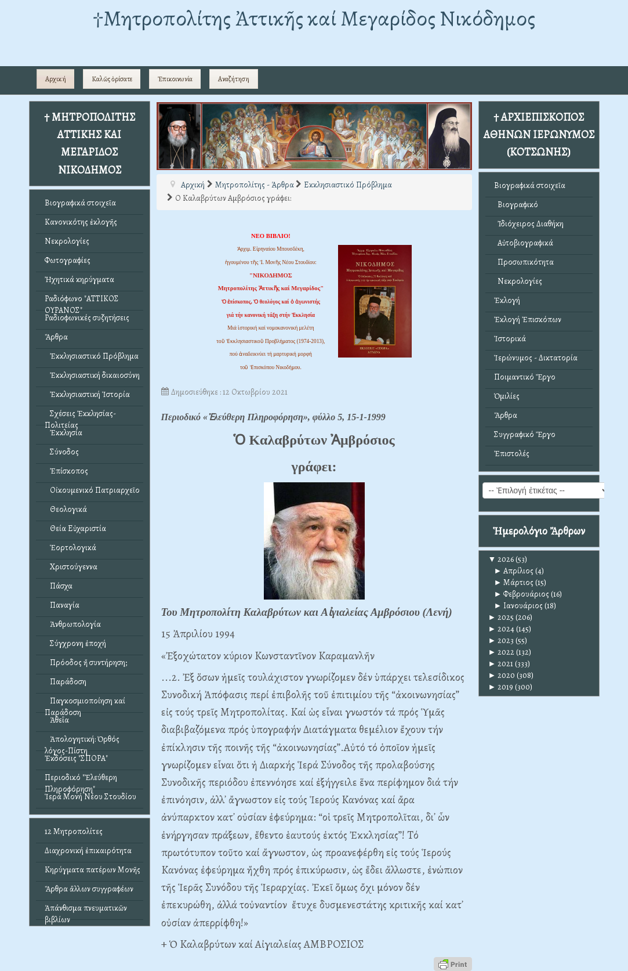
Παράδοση (65, 681)
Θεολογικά (66, 509)
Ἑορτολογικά (70, 547)
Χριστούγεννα (71, 566)
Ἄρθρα (56, 336)
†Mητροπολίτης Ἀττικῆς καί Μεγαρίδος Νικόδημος (314, 18)
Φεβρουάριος (522, 594)
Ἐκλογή (507, 300)
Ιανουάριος (518, 605)
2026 (501, 559)
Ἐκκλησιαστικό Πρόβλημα (92, 356)
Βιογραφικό (516, 204)
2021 (501, 663)
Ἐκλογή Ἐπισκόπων (527, 319)
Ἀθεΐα (57, 719)
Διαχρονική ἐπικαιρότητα (88, 850)
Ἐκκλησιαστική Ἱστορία (87, 394)
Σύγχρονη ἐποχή (75, 643)
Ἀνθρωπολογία (73, 624)
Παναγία (62, 605)
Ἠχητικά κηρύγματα (79, 279)
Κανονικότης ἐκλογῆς (81, 222)
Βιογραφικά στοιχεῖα (80, 202)
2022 (501, 652)
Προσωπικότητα (524, 262)
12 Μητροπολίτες (74, 831)
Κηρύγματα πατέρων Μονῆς (92, 869)
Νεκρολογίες (67, 241)
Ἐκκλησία (63, 432)
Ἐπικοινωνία (175, 79)
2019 (501, 686)
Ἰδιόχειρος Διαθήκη (529, 223)
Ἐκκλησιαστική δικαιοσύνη (92, 375)
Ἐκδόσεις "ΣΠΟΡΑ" (76, 758)
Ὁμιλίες (507, 396)
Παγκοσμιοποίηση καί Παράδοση (85, 703)
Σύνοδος (62, 451)
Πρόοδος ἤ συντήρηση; (86, 662)
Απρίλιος (514, 570)
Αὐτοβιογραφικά (523, 242)
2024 (501, 628)
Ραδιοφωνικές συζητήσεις (87, 317)
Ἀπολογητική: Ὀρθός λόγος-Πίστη (82, 742)
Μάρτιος (514, 582)
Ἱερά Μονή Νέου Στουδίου (90, 796)
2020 (502, 675)
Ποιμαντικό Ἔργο (525, 376)
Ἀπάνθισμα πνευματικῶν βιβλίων (86, 911)
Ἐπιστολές (511, 453)
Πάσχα (58, 585)
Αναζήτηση (233, 79)
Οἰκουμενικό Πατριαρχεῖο (92, 490)
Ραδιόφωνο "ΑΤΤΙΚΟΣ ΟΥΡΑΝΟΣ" (82, 301)
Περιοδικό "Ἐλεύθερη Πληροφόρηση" (81, 780)
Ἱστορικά (510, 338)
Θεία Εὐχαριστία (75, 528)
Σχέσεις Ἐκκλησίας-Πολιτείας (80, 416)
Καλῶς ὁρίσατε (112, 79)
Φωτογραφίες (67, 260)
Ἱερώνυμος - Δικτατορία (536, 357)
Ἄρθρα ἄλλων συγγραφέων (89, 888)
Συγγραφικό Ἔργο (525, 434)
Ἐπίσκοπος (66, 471)
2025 (501, 617)
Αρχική (55, 79)
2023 (501, 640)
